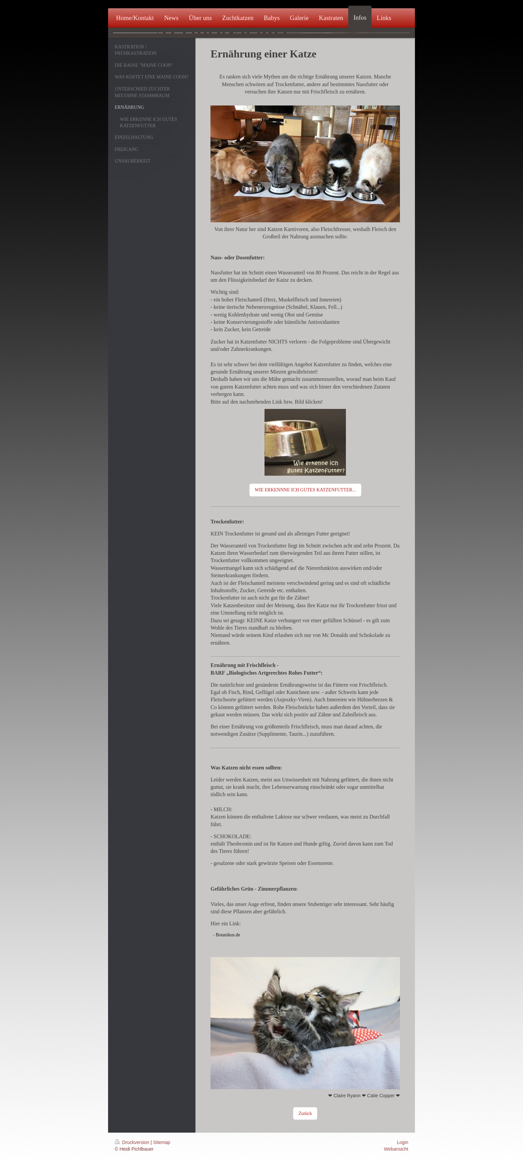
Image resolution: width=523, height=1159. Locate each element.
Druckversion (132, 1142)
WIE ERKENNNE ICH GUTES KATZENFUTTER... (305, 489)
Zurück (305, 1113)
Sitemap (161, 1142)
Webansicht (396, 1149)
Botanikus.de (227, 934)
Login (402, 1142)
